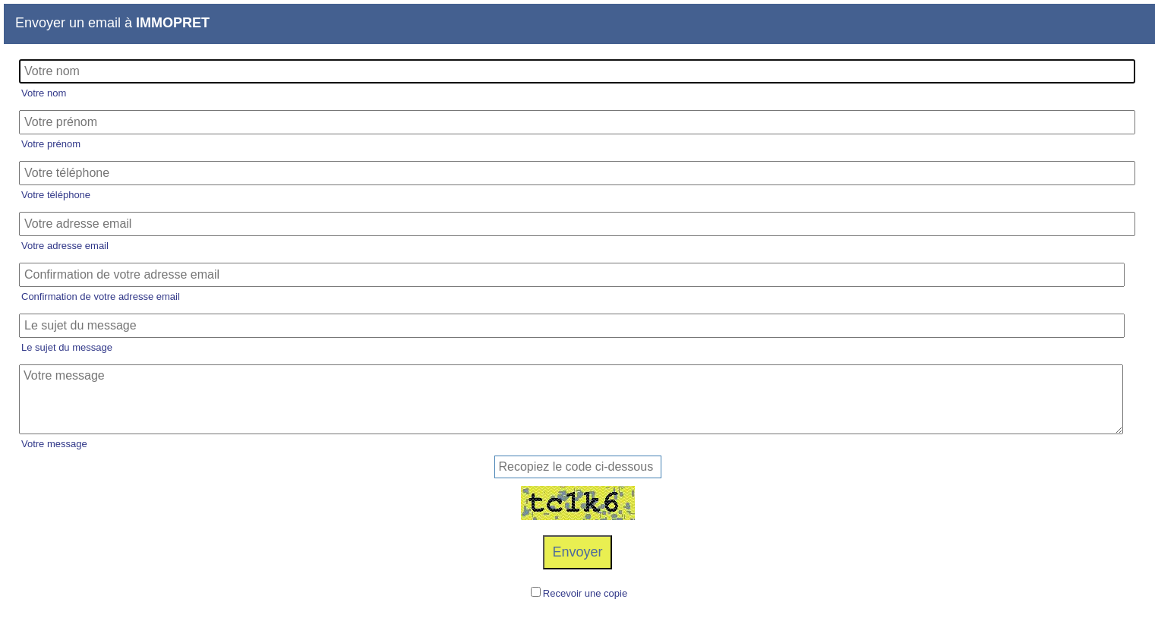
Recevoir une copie (585, 593)
